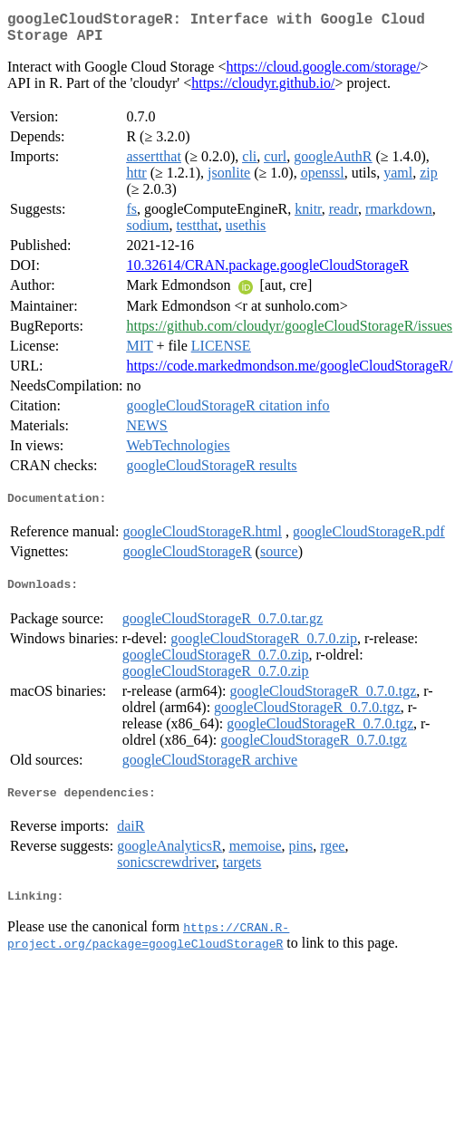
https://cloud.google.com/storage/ (323, 74)
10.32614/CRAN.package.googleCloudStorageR (267, 272)
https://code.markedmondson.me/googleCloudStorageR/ (289, 373)
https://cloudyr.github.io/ (262, 90)
